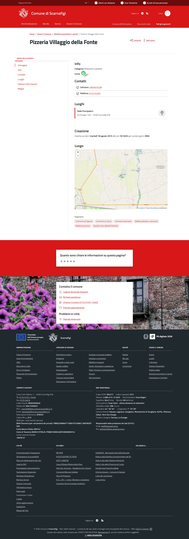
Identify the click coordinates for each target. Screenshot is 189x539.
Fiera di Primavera (63, 475)
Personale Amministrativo (26, 373)
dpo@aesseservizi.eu (109, 426)
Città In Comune (142, 528)
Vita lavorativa (94, 377)
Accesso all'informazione (122, 24)
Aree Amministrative (24, 358)
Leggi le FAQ (21, 464)
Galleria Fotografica (156, 366)
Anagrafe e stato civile (65, 362)
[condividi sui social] (135, 40)
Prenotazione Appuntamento (28, 468)
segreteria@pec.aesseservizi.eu (112, 429)
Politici (19, 377)
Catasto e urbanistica (64, 373)
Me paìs (125, 358)
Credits (19, 499)
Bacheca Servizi (22, 479)
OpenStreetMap (152, 208)
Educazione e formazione (66, 381)
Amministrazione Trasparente (28, 452)
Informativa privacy (24, 487)
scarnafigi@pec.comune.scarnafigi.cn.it (36, 408)
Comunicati (126, 366)
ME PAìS (59, 452)
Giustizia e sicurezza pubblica (100, 354)
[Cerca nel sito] (167, 13)
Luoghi (151, 358)
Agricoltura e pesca (63, 354)
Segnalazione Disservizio (26, 472)
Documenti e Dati (23, 366)
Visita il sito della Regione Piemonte (109, 460)
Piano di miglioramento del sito (28, 460)
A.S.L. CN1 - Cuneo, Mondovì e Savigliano (72, 479)
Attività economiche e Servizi (160, 373)
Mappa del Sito (22, 510)
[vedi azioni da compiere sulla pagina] (148, 40)
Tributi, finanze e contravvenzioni (102, 370)
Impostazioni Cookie (24, 495)
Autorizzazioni (61, 370)
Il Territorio (153, 362)
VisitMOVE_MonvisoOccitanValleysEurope (112, 452)
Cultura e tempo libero (65, 377)
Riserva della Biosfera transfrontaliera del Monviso (115, 456)
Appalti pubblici (62, 366)
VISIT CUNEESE (62, 460)
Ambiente (60, 358)
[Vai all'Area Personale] (155, 3)
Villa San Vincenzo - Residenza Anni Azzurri (73, 468)
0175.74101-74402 (27, 397)
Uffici (18, 362)
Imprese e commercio (97, 358)
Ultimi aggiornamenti (24, 502)
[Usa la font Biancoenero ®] (105, 3)
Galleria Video (154, 370)
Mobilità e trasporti (96, 362)
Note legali (20, 491)
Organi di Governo (23, 354)
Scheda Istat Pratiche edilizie (106, 468)
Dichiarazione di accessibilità (27, 456)
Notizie (125, 354)
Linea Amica (100, 479)
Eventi (151, 354)
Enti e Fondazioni (23, 370)
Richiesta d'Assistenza (25, 475)
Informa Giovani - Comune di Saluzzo (110, 472)
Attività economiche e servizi (66, 34)
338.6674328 (95, 87)
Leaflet (140, 208)
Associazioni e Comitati (158, 377)
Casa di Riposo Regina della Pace (69, 464)
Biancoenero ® (104, 532)
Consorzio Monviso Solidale (67, 472)
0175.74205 (94, 93)
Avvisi (124, 362)
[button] (122, 176)
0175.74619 (25, 400)
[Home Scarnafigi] (42, 13)
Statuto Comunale (23, 483)
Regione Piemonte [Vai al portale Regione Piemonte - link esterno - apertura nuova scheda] (25, 3)
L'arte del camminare (103, 475)
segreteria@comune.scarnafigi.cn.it (36, 411)
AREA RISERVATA (93, 535)
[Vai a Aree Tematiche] (129, 3)
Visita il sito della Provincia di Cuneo (109, 464)
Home (32, 34)
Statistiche (20, 506)
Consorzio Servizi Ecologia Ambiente (70, 483)
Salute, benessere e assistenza (101, 366)
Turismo (92, 373)
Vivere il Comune (44, 34)
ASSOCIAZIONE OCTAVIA (66, 456)
